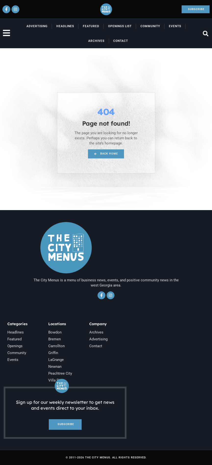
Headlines (65, 26)
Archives (96, 41)
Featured (91, 26)
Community (150, 26)
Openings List (120, 26)
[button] (205, 34)
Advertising (37, 26)
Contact (120, 41)
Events (175, 26)
